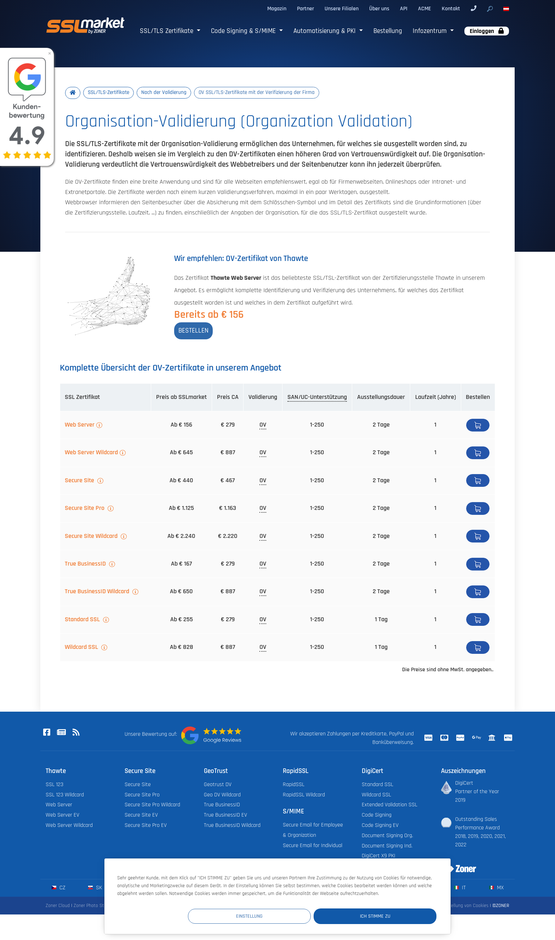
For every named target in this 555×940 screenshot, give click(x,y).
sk (95, 888)
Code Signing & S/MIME (244, 31)
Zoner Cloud (58, 906)
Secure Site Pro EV (146, 826)
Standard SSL (83, 620)
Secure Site (80, 481)
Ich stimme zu (394, 915)
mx (496, 888)
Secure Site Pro (85, 509)
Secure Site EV (141, 815)
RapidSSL (293, 785)
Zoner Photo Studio (93, 906)
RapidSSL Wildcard (304, 795)
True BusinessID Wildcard (98, 592)
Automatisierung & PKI (325, 31)
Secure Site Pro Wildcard (152, 805)
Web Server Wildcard (91, 453)
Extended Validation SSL (389, 805)
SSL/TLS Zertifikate (167, 31)
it (460, 888)
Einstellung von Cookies (464, 906)
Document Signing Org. (387, 836)
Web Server (80, 425)
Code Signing (376, 815)
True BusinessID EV (225, 815)
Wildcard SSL (82, 648)
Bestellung (387, 31)
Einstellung (306, 915)
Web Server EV (62, 815)
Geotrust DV (217, 785)
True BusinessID (86, 564)
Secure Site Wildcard (92, 537)
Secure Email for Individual (312, 846)
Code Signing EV (380, 826)
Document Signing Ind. (387, 846)
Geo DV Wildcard (222, 795)
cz (58, 888)
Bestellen (478, 425)
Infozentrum (430, 31)
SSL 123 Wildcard (65, 795)
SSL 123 (54, 785)
